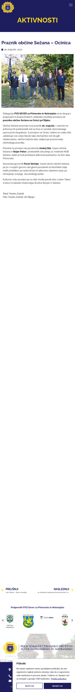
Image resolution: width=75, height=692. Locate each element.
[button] (2, 620)
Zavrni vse (29, 686)
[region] (44, 675)
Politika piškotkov (59, 679)
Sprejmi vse (57, 686)
